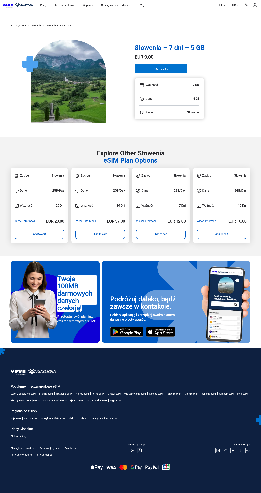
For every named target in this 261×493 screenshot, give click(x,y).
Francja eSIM (46, 393)
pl (221, 5)
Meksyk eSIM (114, 393)
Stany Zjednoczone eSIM (23, 393)
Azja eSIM (16, 418)
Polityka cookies (44, 454)
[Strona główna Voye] (18, 5)
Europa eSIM (30, 418)
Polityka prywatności (21, 454)
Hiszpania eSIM (64, 393)
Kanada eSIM (156, 393)
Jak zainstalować (64, 5)
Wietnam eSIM (226, 393)
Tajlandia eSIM (173, 393)
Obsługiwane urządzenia (115, 5)
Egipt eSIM (115, 400)
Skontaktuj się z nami (50, 448)
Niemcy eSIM (17, 400)
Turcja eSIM (98, 393)
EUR (233, 5)
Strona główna (18, 25)
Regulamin (70, 448)
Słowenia (36, 25)
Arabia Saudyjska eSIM (55, 400)
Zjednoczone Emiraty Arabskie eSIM (88, 400)
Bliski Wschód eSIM (78, 418)
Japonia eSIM (209, 393)
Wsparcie (88, 5)
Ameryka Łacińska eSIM (53, 418)
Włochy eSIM (82, 393)
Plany (43, 5)
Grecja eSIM (33, 400)
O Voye (142, 5)
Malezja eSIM (191, 393)
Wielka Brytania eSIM (135, 393)
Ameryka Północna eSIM (104, 418)
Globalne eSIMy (19, 436)
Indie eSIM (242, 393)
